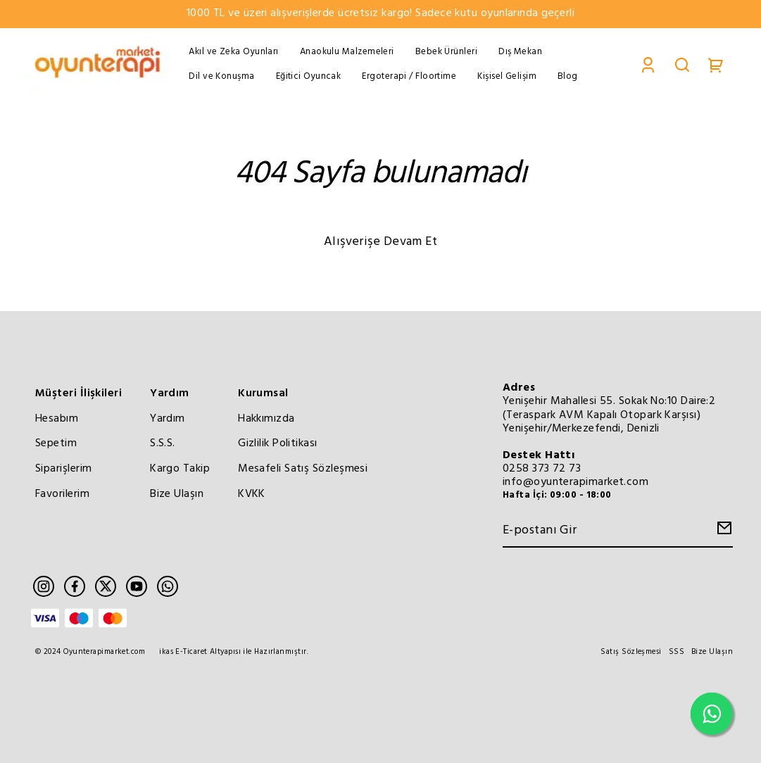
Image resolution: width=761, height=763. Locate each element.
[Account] (648, 64)
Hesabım (56, 419)
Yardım (169, 393)
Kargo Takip (180, 469)
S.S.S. (162, 443)
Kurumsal (263, 393)
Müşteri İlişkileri (78, 393)
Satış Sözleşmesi (630, 652)
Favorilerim (62, 494)
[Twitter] (105, 586)
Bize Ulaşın (176, 494)
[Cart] (716, 64)
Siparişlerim (63, 469)
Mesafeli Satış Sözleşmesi (302, 469)
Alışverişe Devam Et (381, 242)
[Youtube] (136, 586)
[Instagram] (43, 586)
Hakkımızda (266, 419)
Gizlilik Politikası (277, 443)
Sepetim (56, 443)
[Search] (682, 64)
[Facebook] (74, 586)
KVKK (251, 494)
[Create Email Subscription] (722, 531)
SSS (676, 652)
